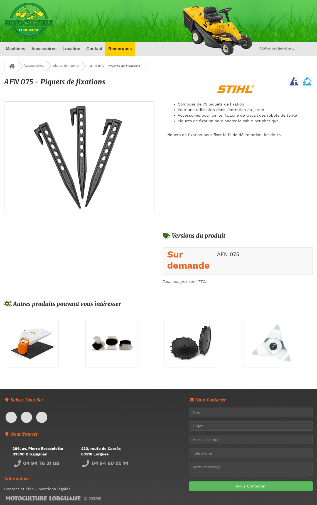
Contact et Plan (19, 489)
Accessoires (43, 48)
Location (71, 48)
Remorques (120, 48)
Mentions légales (54, 489)
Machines (15, 48)
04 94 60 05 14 (105, 463)
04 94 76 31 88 (36, 463)
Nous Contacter (251, 486)
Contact (94, 48)
